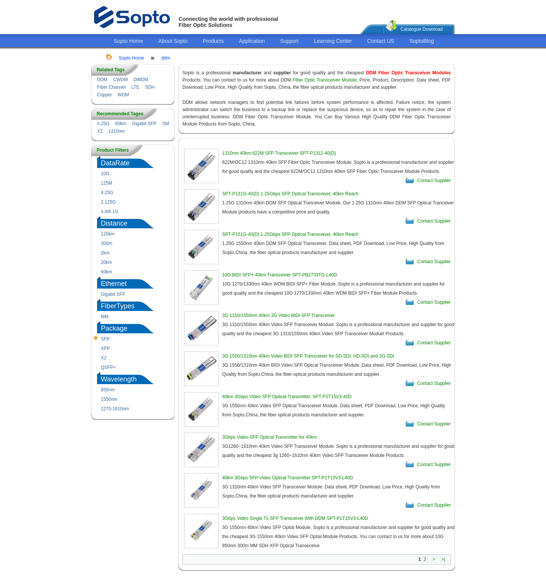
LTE (135, 87)
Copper (104, 94)
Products (213, 41)
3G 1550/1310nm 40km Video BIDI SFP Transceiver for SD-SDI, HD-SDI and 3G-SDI (308, 356)
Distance (114, 223)
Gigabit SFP (144, 123)
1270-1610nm (115, 408)
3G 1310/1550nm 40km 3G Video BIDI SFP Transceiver (278, 315)
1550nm (109, 399)
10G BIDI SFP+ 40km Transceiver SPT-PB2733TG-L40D (279, 275)
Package (114, 328)
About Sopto (173, 41)
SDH (150, 87)
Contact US (380, 41)
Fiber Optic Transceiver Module (325, 80)
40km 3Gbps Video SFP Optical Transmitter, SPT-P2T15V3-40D (286, 396)
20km (106, 262)
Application (252, 41)
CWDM (120, 79)
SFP (105, 339)
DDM (102, 79)
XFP (105, 348)
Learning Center (333, 41)
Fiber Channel (111, 87)
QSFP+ (108, 367)
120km (108, 234)
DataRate (115, 163)
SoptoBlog (422, 41)
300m (106, 243)
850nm (108, 389)
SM (165, 123)
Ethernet (114, 283)
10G (105, 173)
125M (106, 183)
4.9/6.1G (109, 211)
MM (104, 316)
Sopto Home (128, 41)
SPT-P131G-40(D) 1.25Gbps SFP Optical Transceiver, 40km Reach (290, 193)
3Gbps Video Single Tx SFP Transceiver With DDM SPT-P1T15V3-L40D (295, 518)
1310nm (116, 131)
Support (289, 41)
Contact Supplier (434, 180)
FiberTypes (118, 306)
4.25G (103, 123)
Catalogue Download (421, 29)
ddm (166, 58)
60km (120, 123)
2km (105, 253)
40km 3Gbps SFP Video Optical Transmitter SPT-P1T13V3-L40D (287, 477)
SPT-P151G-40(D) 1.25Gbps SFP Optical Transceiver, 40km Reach (290, 234)
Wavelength (118, 379)
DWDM (140, 79)
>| (443, 559)
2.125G (108, 202)
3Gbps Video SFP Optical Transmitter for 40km (269, 437)
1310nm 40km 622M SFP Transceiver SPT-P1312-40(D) (279, 153)
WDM (123, 94)
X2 (100, 131)
